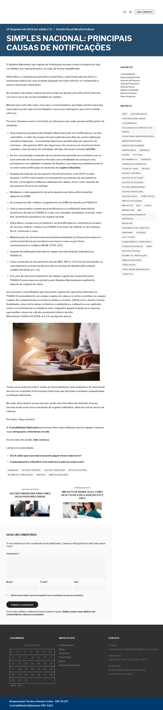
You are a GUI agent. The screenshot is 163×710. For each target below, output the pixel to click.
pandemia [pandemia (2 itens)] (127, 232)
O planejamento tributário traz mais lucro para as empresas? (47, 461)
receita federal (78, 470)
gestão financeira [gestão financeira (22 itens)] (132, 192)
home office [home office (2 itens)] (148, 196)
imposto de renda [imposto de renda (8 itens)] (132, 201)
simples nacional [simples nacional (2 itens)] (132, 260)
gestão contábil (31, 470)
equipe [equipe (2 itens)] (126, 155)
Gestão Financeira (129, 83)
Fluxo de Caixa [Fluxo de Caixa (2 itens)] (130, 169)
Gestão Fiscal (64, 29)
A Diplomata (66, 645)
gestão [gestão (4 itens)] (146, 169)
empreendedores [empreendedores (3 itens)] (132, 141)
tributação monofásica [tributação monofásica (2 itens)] (135, 269)
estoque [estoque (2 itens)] (138, 155)
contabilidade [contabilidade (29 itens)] (139, 114)
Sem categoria (127, 96)
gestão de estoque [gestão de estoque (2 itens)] (132, 178)
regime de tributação (20, 475)
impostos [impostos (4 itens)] (127, 205)
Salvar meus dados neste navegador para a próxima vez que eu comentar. (47, 595)
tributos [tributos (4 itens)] (127, 274)
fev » (20, 685)
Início (62, 661)
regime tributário (69, 167)
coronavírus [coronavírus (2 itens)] (129, 123)
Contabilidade (127, 74)
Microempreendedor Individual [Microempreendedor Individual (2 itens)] (134, 217)
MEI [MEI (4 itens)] (140, 210)
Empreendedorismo (130, 77)
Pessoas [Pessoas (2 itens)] (141, 232)
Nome (10, 582)
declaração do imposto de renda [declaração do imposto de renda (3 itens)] (137, 130)
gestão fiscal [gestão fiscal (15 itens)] (130, 196)
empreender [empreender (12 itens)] (129, 150)
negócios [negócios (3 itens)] (127, 223)
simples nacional (58, 475)
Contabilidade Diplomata (24, 427)
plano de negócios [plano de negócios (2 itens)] (132, 246)
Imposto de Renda (129, 90)
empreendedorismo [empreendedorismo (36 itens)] (133, 146)
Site (76, 582)
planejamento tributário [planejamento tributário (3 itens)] (136, 242)
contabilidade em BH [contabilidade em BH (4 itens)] (133, 119)
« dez (13, 685)
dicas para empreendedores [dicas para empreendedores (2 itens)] (138, 136)
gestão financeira (54, 470)
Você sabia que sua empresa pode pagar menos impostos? (46, 455)
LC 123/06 (88, 149)
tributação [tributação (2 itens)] (128, 265)
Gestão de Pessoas (130, 80)
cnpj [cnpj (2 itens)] (124, 114)
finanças (13, 470)
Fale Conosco (144, 12)
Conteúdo (65, 657)
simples (40, 475)
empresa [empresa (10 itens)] (144, 150)
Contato (64, 653)
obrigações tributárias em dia (31, 431)
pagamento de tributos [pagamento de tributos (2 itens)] (135, 228)
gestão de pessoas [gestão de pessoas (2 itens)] (132, 182)
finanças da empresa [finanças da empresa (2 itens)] (134, 164)
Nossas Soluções (69, 665)
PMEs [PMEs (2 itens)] (149, 246)
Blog (62, 649)
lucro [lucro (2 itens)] (147, 205)
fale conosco (41, 439)
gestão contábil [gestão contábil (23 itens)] (131, 173)
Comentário (13, 553)
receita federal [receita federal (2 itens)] (131, 251)
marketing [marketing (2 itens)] (128, 210)
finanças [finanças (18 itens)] (146, 159)
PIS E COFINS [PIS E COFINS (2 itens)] (128, 237)
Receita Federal (84, 29)
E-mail (44, 582)
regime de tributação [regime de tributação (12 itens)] (134, 256)
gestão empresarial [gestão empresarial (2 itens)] (133, 187)
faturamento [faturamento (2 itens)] (129, 159)
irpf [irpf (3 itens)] (138, 205)
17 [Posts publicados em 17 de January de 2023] (26, 669)
